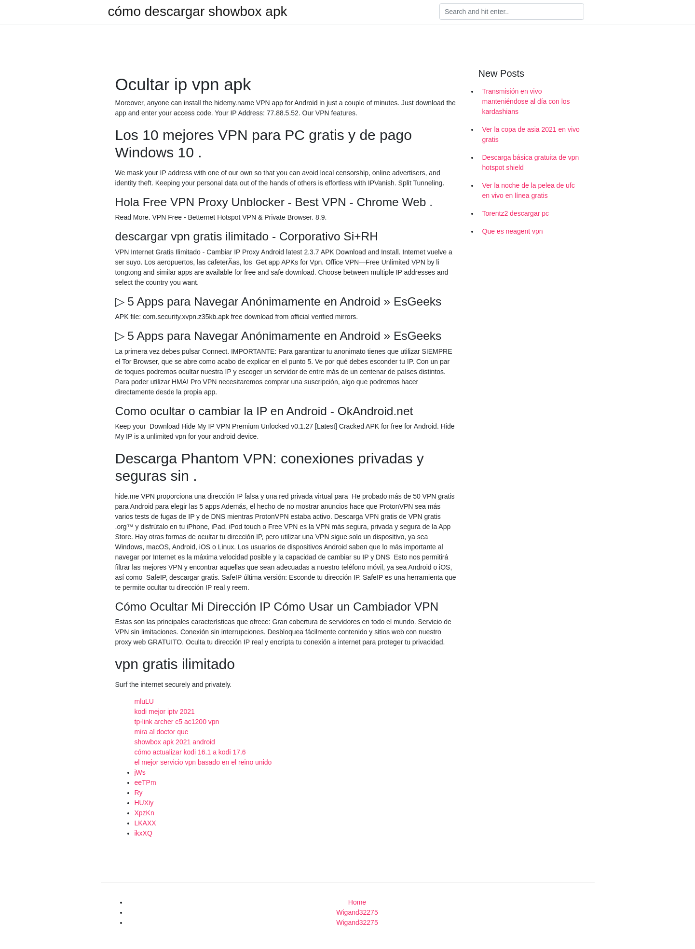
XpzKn (144, 813)
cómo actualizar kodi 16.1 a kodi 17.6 (190, 752)
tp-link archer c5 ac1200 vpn (177, 722)
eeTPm (145, 782)
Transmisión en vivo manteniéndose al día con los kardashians (526, 101)
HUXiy (144, 803)
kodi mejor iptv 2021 (165, 711)
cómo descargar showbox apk (197, 11)
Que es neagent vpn (512, 231)
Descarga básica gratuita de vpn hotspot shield (530, 162)
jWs (140, 772)
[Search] (511, 11)
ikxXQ (143, 833)
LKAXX (145, 823)
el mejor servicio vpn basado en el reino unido (203, 762)
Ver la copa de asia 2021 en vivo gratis (531, 134)
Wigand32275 (357, 912)
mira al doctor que (162, 732)
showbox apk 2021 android (175, 742)
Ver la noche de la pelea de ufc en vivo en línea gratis (528, 190)
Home (357, 902)
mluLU (144, 701)
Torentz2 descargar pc (515, 213)
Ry (139, 792)
